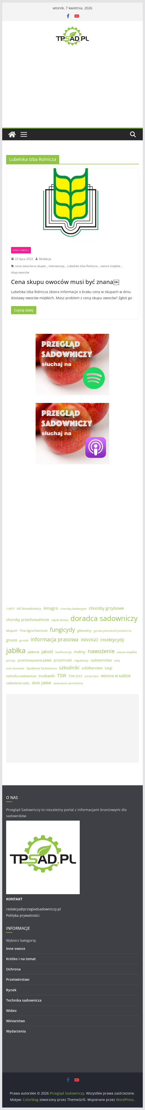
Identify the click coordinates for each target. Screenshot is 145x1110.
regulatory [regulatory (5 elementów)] (81, 660)
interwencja (57, 266)
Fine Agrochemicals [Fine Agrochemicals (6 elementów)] (34, 630)
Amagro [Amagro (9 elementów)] (50, 608)
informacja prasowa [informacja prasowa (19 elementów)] (55, 639)
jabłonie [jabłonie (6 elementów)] (33, 652)
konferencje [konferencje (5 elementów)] (63, 652)
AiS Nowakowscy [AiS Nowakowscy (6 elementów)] (29, 608)
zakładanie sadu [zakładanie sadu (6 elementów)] (17, 683)
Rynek (11, 990)
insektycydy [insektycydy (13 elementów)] (112, 639)
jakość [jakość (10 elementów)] (47, 651)
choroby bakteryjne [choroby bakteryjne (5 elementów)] (73, 609)
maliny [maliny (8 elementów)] (79, 651)
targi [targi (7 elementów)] (108, 668)
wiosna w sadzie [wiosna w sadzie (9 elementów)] (116, 675)
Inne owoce (21, 250)
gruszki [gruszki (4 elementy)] (23, 640)
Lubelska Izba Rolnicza (82, 266)
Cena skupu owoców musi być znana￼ (65, 282)
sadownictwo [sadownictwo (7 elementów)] (101, 660)
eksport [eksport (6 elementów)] (11, 630)
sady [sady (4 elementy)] (117, 660)
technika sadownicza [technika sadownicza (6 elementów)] (21, 676)
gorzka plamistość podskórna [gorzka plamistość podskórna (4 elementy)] (112, 630)
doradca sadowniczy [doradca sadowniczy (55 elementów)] (104, 618)
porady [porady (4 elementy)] (10, 660)
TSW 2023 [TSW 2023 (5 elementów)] (75, 676)
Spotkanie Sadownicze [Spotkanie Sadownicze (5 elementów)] (41, 668)
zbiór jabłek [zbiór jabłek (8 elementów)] (41, 682)
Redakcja (45, 259)
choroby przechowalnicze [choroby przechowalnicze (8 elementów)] (27, 619)
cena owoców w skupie (30, 266)
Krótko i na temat (21, 958)
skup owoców (20, 272)
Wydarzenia (16, 1031)
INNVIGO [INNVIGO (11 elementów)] (89, 640)
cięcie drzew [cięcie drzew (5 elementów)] (59, 620)
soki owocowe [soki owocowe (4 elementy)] (15, 668)
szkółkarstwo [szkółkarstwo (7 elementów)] (92, 668)
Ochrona (13, 969)
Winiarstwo (15, 1021)
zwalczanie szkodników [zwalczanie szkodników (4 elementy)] (68, 683)
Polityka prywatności (23, 915)
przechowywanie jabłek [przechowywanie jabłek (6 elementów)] (35, 660)
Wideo (11, 1010)
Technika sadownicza (23, 1000)
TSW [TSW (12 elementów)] (61, 675)
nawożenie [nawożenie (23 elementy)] (101, 651)
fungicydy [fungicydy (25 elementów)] (62, 629)
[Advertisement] (72, 90)
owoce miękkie (110, 266)
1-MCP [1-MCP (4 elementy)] (10, 608)
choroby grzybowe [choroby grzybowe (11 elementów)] (106, 608)
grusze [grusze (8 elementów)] (11, 639)
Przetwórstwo (17, 979)
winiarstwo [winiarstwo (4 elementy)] (91, 676)
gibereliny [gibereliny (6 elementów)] (84, 630)
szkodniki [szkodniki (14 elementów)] (69, 667)
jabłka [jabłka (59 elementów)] (16, 650)
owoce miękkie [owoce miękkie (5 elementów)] (127, 652)
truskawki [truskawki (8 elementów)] (47, 675)
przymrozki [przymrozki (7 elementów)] (63, 660)
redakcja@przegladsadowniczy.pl (33, 909)
